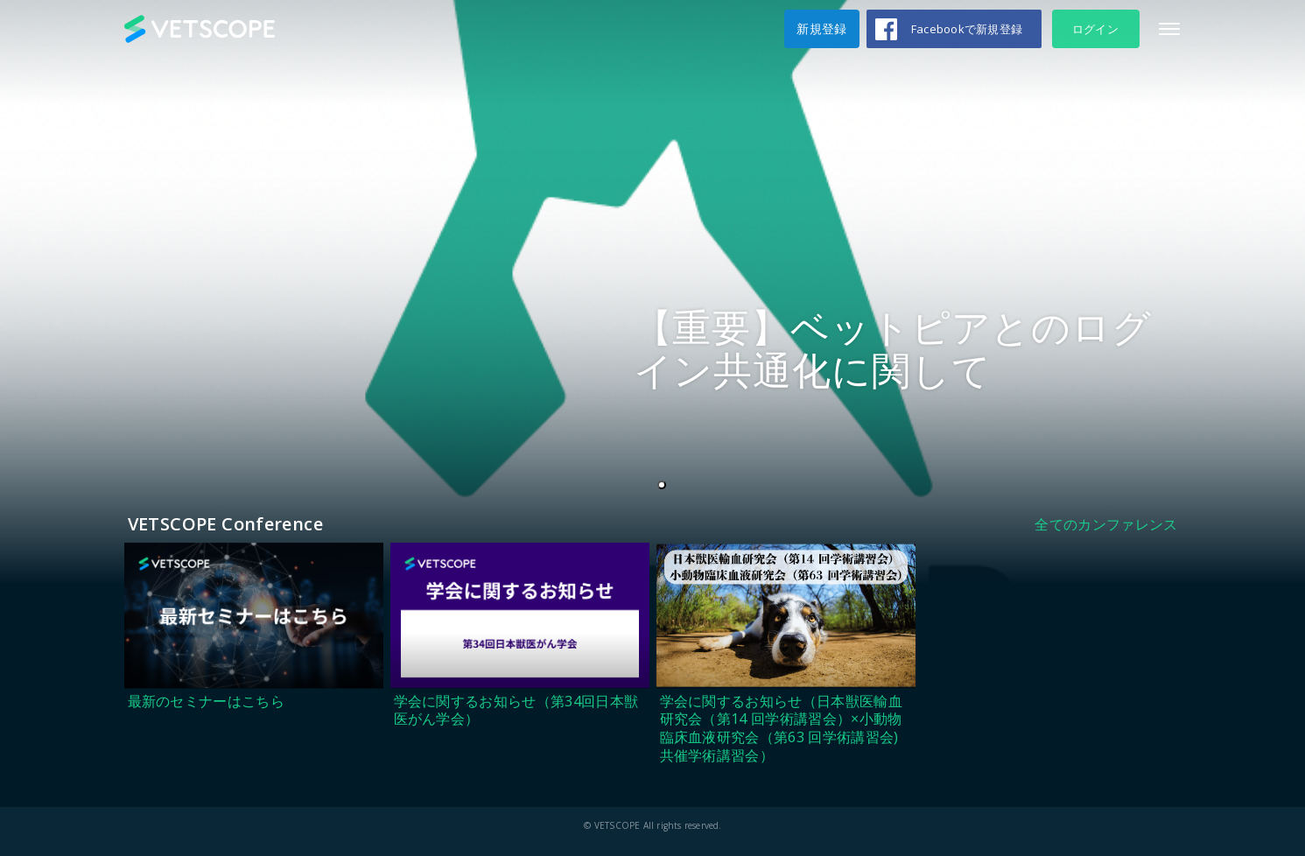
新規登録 (821, 28)
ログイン (1095, 29)
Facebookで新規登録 (966, 29)
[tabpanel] (652, 292)
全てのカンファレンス (1106, 524)
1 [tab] (665, 485)
